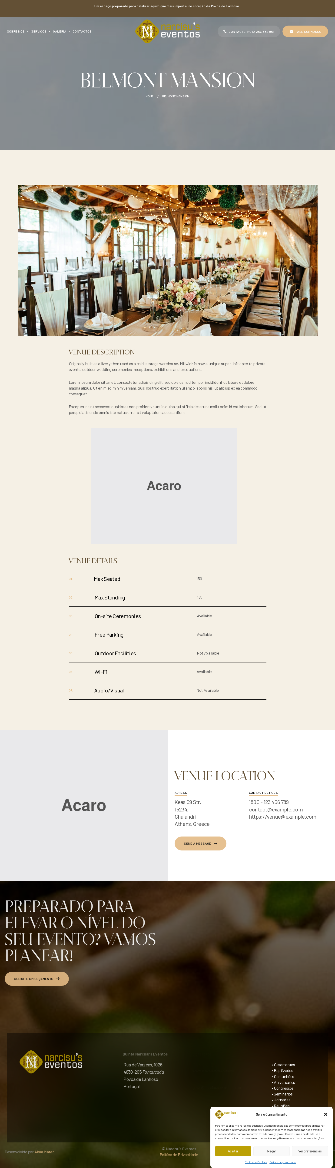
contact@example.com (276, 809)
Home (149, 96)
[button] (325, 1114)
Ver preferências (310, 1151)
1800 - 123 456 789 (269, 801)
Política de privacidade (282, 1162)
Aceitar (233, 1151)
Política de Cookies (256, 1162)
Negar (271, 1151)
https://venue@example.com (282, 816)
